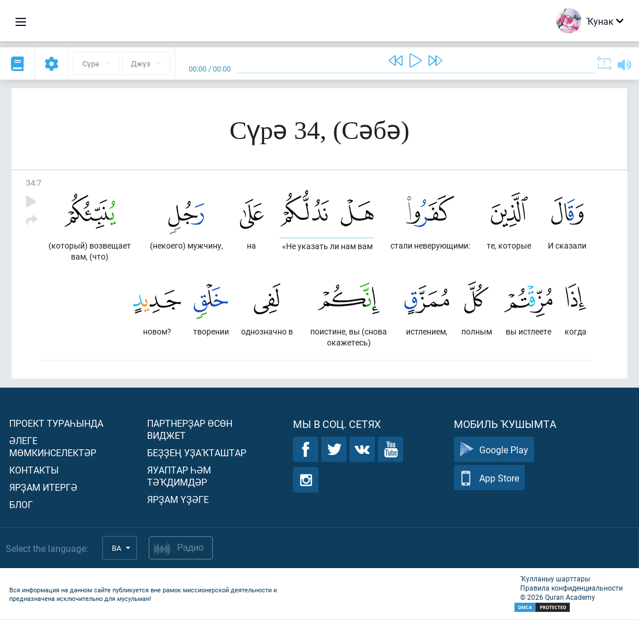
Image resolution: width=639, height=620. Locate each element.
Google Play (494, 450)
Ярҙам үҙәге (178, 500)
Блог (21, 505)
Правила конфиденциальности (571, 588)
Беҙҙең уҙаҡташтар (196, 453)
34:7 (34, 182)
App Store (489, 478)
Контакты (34, 470)
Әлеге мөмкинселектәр (52, 447)
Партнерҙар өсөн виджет (189, 430)
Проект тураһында (56, 424)
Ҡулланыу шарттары (555, 579)
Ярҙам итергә (43, 488)
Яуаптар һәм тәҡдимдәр (179, 476)
